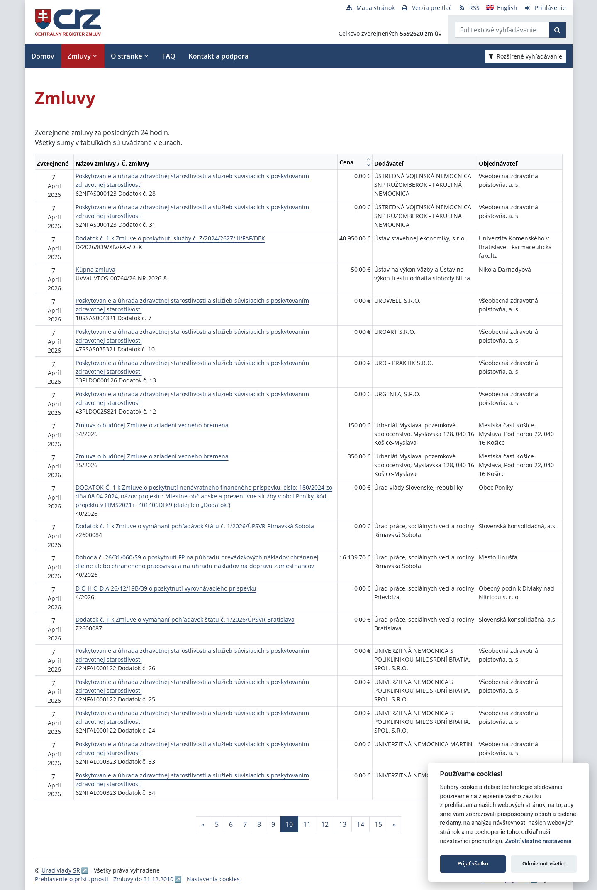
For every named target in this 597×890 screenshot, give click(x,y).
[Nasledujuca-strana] (394, 824)
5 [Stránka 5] (217, 824)
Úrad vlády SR (60, 870)
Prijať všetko (473, 864)
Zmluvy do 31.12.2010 (143, 879)
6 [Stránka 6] (231, 824)
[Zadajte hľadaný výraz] (502, 30)
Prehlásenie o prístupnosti (71, 879)
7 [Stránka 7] (245, 824)
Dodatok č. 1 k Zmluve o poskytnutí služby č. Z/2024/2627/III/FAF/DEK (170, 238)
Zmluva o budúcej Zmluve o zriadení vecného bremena (152, 425)
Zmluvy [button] (79, 56)
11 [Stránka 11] (307, 824)
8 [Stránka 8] (259, 824)
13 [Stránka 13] (342, 824)
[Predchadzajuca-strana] (203, 824)
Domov (43, 56)
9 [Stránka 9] (273, 824)
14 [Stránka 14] (360, 824)
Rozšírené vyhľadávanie (525, 56)
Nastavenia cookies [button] (213, 879)
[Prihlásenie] (545, 8)
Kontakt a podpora (219, 56)
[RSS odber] (469, 8)
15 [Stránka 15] (378, 824)
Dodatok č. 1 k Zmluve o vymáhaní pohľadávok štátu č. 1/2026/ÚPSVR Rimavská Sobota (195, 526)
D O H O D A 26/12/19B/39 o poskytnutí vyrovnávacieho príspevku (166, 588)
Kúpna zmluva (95, 269)
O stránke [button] (126, 56)
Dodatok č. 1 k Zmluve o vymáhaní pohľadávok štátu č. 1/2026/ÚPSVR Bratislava (185, 619)
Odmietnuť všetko (543, 864)
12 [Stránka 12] (325, 824)
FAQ (168, 56)
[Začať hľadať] (557, 30)
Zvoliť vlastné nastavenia (538, 841)
